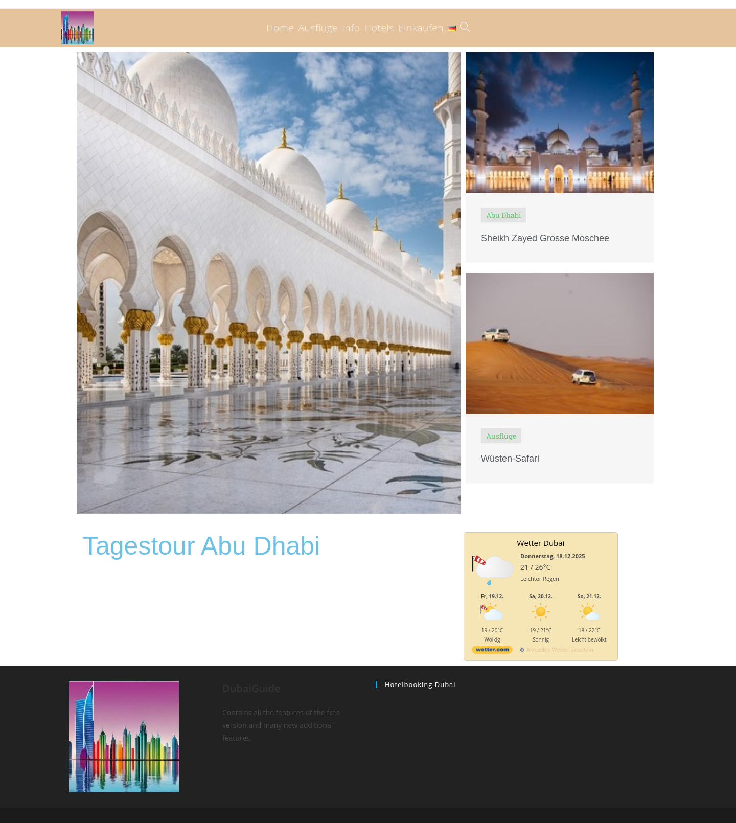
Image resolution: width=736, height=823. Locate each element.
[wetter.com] (492, 651)
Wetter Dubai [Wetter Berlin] (541, 543)
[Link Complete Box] (560, 157)
